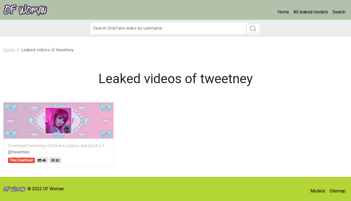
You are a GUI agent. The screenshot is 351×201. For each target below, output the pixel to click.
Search (339, 12)
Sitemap (338, 191)
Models (317, 191)
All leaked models (310, 12)
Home (283, 12)
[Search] (175, 28)
